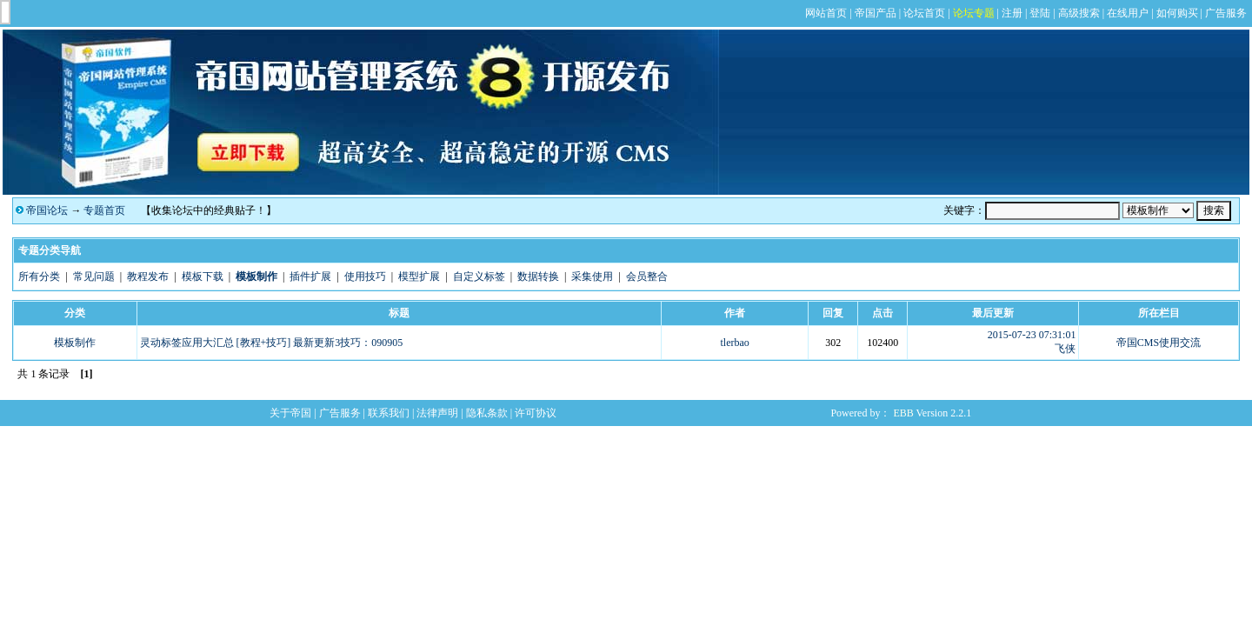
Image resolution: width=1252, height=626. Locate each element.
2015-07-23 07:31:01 (1032, 335)
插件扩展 (310, 276)
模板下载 (202, 276)
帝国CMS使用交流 (1158, 342)
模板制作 (75, 342)
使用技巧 (365, 276)
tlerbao (734, 342)
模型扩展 (419, 276)
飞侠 (1065, 349)
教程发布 (148, 276)
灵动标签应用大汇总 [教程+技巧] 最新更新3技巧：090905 (271, 342)
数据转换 (538, 276)
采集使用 (592, 276)
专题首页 (104, 210)
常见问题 (94, 276)
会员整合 (647, 276)
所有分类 (39, 276)
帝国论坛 (47, 210)
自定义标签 (479, 276)
